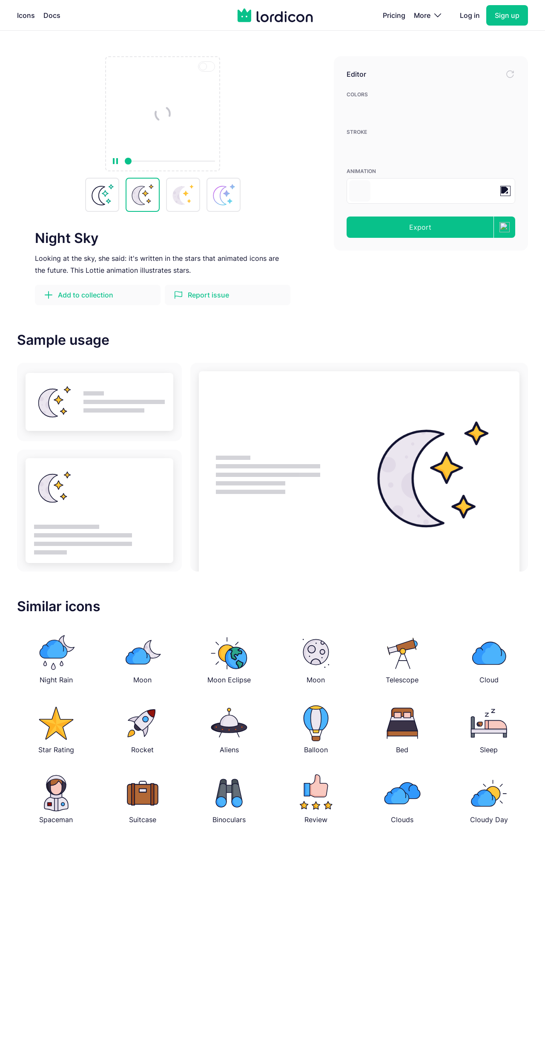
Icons (26, 15)
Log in (470, 15)
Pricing (394, 15)
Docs (51, 15)
